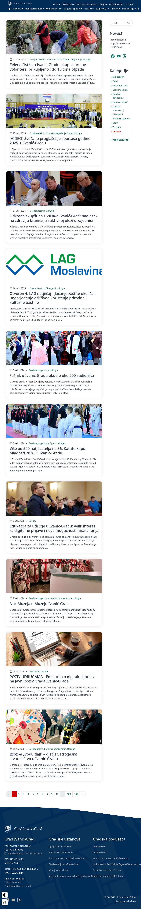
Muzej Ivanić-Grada (58, 870)
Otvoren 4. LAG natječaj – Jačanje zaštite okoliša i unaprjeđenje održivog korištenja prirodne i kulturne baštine (52, 298)
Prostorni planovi (121, 118)
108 (69, 794)
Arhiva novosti (120, 139)
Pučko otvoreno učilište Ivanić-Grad (67, 858)
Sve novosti (118, 76)
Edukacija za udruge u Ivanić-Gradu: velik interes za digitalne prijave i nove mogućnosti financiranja (54, 528)
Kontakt (130, 4)
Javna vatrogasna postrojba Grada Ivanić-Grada (73, 876)
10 (57, 794)
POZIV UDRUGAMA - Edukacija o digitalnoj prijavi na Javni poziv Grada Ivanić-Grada (53, 679)
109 (76, 794)
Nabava (88, 8)
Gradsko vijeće (120, 102)
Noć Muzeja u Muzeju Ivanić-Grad (39, 603)
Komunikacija (53, 8)
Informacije (128, 8)
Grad (115, 81)
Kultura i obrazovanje (61, 598)
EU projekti (101, 8)
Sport (70, 133)
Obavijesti (50, 288)
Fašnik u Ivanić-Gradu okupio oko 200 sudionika (52, 375)
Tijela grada (67, 4)
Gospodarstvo (37, 59)
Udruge (102, 4)
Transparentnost (33, 8)
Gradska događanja (72, 59)
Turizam (117, 127)
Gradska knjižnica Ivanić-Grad (64, 864)
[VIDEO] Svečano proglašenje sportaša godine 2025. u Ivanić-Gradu (50, 140)
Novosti (17, 8)
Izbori (55, 4)
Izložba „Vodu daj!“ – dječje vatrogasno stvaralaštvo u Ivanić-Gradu (44, 756)
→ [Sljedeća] (82, 794)
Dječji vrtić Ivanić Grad (60, 846)
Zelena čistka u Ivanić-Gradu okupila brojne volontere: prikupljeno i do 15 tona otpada (48, 67)
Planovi (114, 8)
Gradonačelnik (53, 59)
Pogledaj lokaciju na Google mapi (23, 853)
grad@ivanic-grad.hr (21, 886)
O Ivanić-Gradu (116, 4)
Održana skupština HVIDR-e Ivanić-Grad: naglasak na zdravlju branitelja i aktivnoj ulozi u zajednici (54, 218)
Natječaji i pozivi (72, 8)
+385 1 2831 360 (13, 882)
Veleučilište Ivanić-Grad (61, 852)
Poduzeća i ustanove (85, 4)
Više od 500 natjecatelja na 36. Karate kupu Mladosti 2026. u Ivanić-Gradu (47, 450)
